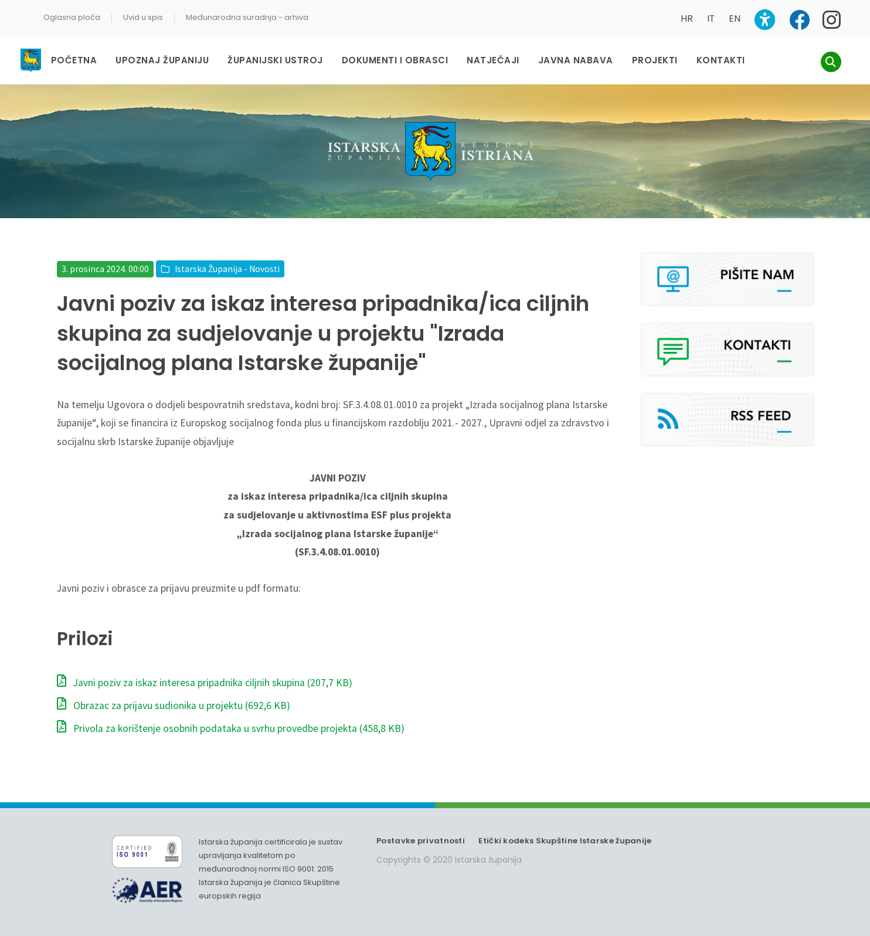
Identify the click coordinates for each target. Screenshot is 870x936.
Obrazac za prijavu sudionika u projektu (173, 705)
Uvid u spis (143, 17)
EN (734, 18)
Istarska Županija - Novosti (227, 268)
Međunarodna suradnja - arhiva (247, 17)
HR (687, 18)
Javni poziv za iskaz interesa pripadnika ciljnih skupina (204, 682)
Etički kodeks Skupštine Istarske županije (564, 840)
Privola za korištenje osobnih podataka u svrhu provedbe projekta (231, 728)
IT (711, 18)
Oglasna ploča (71, 17)
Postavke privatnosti (420, 840)
